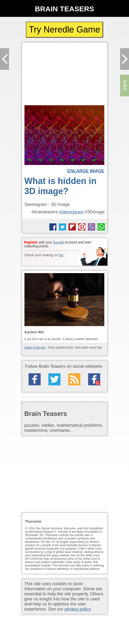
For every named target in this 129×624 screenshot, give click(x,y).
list (61, 255)
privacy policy (78, 609)
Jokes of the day (35, 347)
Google (58, 242)
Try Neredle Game (64, 29)
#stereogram (71, 212)
